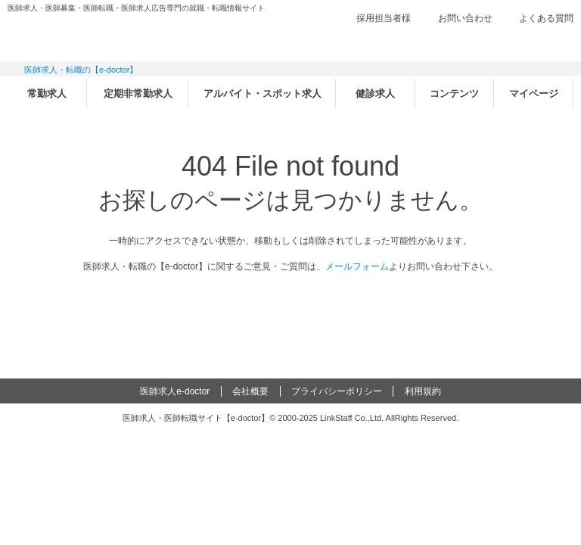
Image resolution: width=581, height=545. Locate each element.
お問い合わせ (465, 18)
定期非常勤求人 (138, 93)
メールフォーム (357, 266)
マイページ (533, 93)
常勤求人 (47, 93)
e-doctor (92, 36)
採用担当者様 (383, 18)
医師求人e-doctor (175, 391)
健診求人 (375, 93)
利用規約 (423, 391)
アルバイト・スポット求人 (263, 93)
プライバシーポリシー (336, 391)
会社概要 (250, 391)
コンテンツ (454, 93)
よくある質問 (546, 18)
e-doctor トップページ (290, 303)
